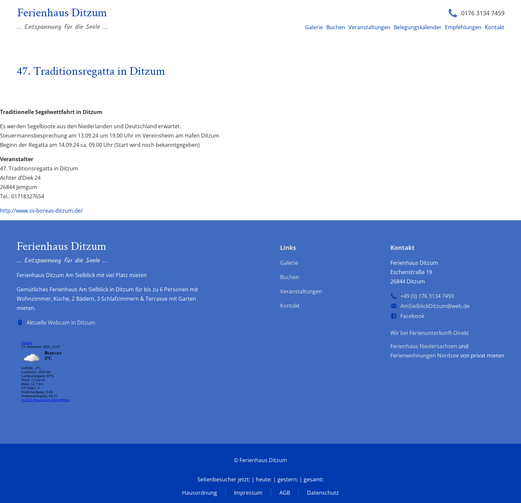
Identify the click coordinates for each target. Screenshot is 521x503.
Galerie (314, 27)
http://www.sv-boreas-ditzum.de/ (41, 210)
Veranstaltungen (369, 27)
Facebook (412, 316)
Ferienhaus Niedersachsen (423, 346)
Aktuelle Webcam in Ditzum (61, 322)
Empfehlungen (463, 27)
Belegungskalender (418, 27)
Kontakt (494, 27)
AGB (284, 492)
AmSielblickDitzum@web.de (434, 306)
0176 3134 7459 (482, 13)
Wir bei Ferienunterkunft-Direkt (429, 333)
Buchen (335, 27)
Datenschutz (323, 492)
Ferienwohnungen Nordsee (424, 355)
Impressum (248, 492)
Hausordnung (199, 492)
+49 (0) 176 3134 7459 (427, 296)
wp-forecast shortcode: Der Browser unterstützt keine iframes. (66, 372)
